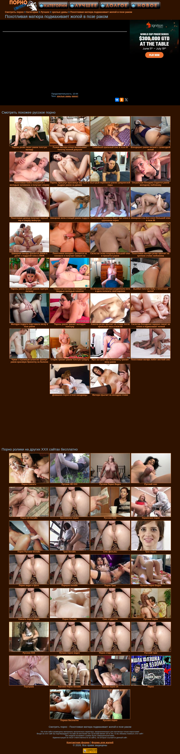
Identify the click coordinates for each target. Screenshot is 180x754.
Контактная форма (78, 742)
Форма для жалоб (102, 742)
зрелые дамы (64, 96)
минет (75, 96)
